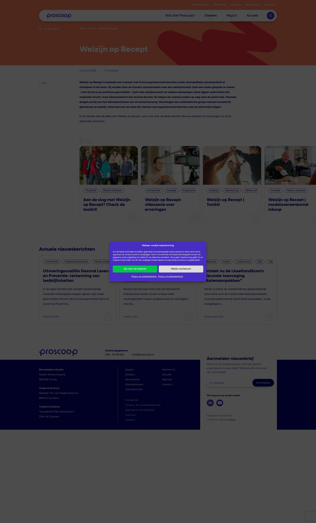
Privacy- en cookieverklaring (143, 277)
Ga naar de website (135, 269)
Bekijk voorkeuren (181, 269)
